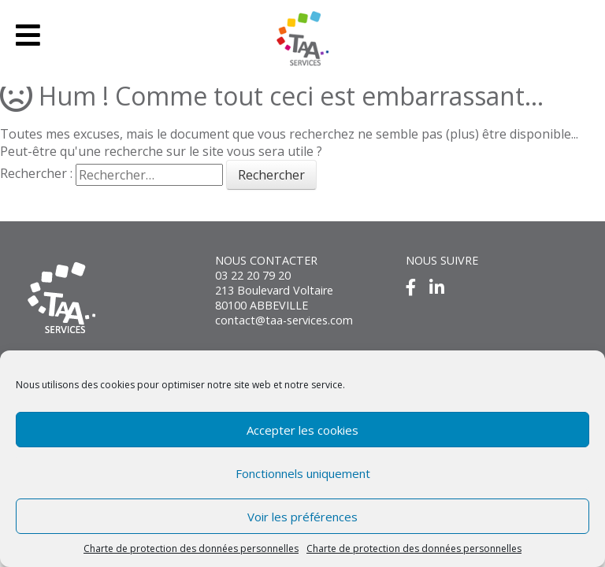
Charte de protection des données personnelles (191, 548)
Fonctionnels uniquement (303, 473)
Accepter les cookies (302, 430)
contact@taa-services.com (284, 320)
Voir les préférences (302, 516)
